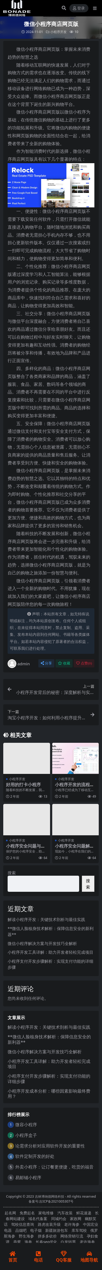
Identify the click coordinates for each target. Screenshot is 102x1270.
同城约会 (58, 1218)
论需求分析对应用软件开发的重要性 (50, 1146)
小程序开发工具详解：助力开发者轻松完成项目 (50, 952)
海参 (28, 1241)
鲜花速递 (83, 1212)
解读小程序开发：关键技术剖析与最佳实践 (46, 919)
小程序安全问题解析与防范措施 (74, 848)
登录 (79, 8)
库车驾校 (79, 1230)
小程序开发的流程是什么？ (74, 787)
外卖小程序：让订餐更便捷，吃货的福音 (54, 1167)
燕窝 (17, 1241)
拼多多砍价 (47, 1236)
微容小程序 (26, 1125)
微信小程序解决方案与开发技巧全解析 (42, 943)
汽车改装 (65, 1212)
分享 (46, 663)
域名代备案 (37, 1218)
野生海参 (26, 1236)
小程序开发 (58, 31)
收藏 (64, 663)
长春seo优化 (46, 1241)
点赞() (84, 663)
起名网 (10, 1212)
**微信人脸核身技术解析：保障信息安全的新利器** (49, 1039)
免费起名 (27, 1212)
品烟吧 (21, 1230)
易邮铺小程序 (28, 1177)
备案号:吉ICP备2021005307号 (51, 1201)
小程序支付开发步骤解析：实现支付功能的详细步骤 (49, 1078)
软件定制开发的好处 (34, 1156)
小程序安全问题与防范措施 (25, 848)
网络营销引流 (71, 1236)
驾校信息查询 (22, 1224)
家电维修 (46, 1212)
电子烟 (36, 1230)
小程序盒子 (26, 1135)
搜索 (12, 872)
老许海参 (71, 1224)
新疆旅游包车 (56, 1230)
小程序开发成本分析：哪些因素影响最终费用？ (49, 1093)
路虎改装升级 (49, 1224)
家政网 (75, 1218)
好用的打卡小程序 (23, 785)
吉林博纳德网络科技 (49, 1196)
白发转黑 (68, 1241)
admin (19, 663)
